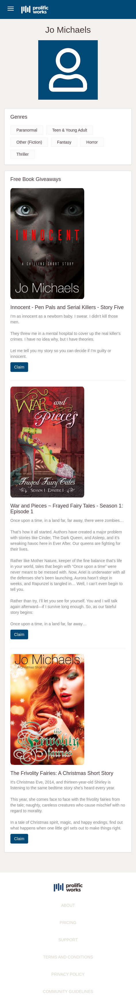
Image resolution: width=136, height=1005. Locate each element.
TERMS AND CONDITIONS (68, 957)
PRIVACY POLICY (68, 974)
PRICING (68, 922)
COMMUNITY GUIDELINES (68, 991)
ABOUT (68, 905)
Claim (19, 367)
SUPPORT (68, 940)
